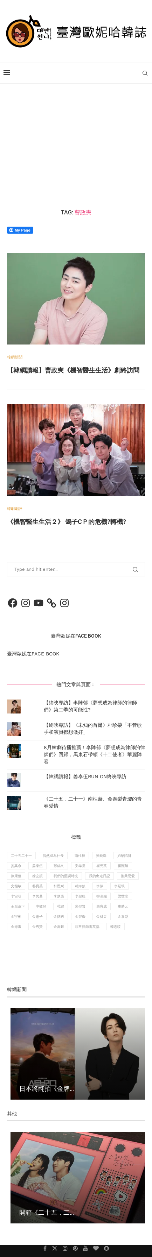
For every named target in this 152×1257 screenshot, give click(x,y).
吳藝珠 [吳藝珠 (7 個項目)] (101, 856)
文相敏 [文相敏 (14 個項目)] (16, 886)
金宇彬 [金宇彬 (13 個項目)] (16, 916)
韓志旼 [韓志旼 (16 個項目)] (115, 927)
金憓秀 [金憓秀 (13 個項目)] (59, 916)
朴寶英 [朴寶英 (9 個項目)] (37, 886)
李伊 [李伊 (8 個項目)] (99, 886)
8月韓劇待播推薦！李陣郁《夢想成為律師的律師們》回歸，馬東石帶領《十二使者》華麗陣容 (94, 754)
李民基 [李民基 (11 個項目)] (37, 896)
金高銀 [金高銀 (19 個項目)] (59, 927)
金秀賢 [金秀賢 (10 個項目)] (37, 927)
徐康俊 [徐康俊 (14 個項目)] (16, 876)
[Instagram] (65, 1248)
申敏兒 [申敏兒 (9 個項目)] (41, 906)
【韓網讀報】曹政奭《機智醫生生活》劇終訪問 (73, 370)
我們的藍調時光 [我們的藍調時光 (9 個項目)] (66, 876)
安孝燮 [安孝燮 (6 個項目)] (80, 866)
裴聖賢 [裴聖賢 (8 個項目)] (80, 906)
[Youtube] (85, 1248)
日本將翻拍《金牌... (46, 1088)
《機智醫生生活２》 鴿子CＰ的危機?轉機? (66, 521)
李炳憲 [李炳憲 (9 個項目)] (59, 896)
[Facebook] (45, 1248)
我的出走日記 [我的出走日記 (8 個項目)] (99, 876)
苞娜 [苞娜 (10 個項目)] (60, 906)
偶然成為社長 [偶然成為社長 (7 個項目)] (53, 856)
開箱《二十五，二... (46, 1212)
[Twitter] (54, 1248)
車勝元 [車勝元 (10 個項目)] (123, 906)
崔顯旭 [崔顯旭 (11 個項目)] (123, 866)
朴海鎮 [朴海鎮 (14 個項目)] (80, 886)
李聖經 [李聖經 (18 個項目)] (80, 896)
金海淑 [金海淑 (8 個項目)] (16, 927)
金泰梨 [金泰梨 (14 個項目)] (123, 916)
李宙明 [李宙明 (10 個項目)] (16, 896)
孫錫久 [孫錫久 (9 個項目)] (59, 866)
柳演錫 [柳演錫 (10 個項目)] (101, 896)
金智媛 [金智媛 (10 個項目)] (80, 916)
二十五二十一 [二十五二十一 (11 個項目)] (21, 856)
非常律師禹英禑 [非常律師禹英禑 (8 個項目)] (87, 927)
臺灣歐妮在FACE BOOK (76, 636)
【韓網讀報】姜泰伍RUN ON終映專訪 (85, 776)
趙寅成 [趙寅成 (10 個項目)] (101, 906)
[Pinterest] (75, 1248)
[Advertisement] (76, 146)
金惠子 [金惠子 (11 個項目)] (37, 916)
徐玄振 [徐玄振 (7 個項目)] (37, 876)
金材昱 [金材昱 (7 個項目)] (101, 916)
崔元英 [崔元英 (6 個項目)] (101, 866)
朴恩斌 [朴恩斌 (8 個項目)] (59, 886)
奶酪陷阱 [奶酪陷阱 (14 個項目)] (124, 856)
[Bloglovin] (96, 1248)
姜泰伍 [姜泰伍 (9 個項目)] (37, 866)
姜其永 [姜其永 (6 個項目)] (16, 866)
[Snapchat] (106, 1248)
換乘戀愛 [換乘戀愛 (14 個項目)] (128, 876)
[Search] (144, 73)
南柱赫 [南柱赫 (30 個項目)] (80, 856)
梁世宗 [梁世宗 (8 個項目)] (123, 896)
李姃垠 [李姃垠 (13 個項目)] (119, 886)
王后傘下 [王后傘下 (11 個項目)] (18, 906)
